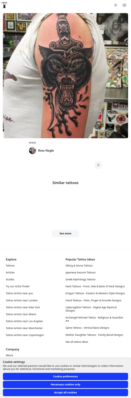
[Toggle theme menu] (116, 5)
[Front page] (4, 5)
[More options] (122, 19)
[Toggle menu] (124, 5)
